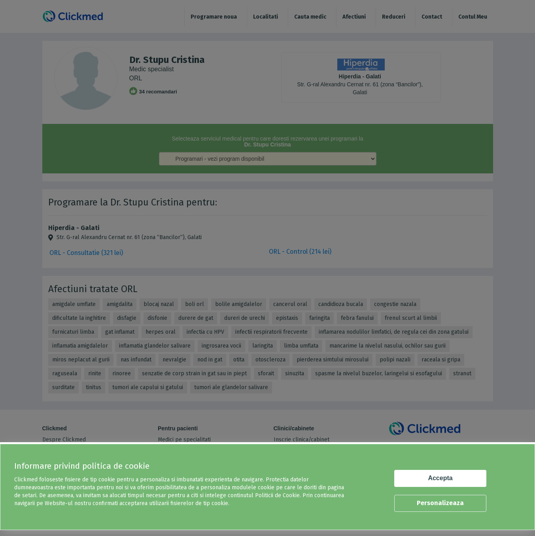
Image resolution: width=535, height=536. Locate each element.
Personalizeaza (440, 503)
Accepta (440, 478)
